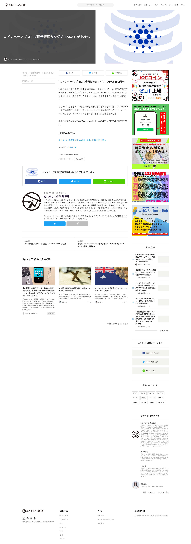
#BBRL (152, 402)
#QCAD (160, 393)
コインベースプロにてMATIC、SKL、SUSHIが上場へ (82, 140)
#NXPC (135, 402)
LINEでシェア (151, 370)
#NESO (160, 398)
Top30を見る (164, 330)
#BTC (135, 393)
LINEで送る (118, 73)
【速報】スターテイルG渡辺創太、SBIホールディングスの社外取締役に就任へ (145, 272)
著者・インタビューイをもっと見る (156, 492)
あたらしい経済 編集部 (56, 196)
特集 (149, 264)
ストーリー (148, 5)
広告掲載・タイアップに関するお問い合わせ (151, 515)
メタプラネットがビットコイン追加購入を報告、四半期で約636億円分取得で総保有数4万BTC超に (145, 286)
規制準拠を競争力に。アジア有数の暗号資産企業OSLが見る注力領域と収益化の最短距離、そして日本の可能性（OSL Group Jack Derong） (145, 318)
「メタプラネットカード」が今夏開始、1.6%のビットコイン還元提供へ (145, 300)
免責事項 (100, 523)
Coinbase (72, 147)
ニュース (164, 5)
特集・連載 (138, 5)
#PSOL (144, 398)
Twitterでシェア (152, 362)
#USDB (143, 402)
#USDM (135, 398)
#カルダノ (79, 159)
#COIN (152, 398)
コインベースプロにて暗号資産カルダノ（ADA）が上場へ (38, 74)
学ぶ (156, 5)
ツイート (94, 73)
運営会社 (100, 515)
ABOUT (183, 5)
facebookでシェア (153, 353)
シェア (71, 73)
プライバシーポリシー (105, 519)
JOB (170, 5)
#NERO (151, 393)
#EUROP (161, 402)
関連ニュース (27, 81)
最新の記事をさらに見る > (118, 322)
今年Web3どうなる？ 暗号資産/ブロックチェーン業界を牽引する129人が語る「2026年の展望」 (145, 258)
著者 (176, 5)
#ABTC (142, 393)
